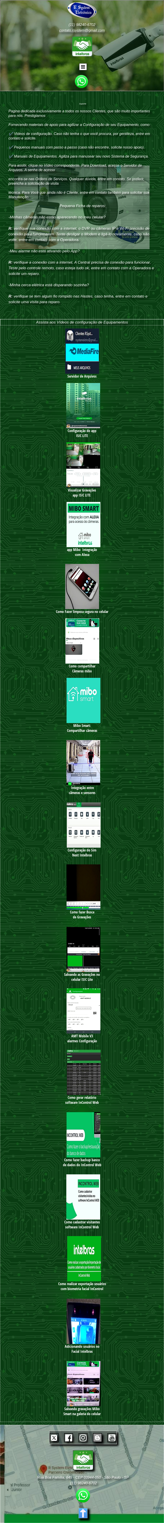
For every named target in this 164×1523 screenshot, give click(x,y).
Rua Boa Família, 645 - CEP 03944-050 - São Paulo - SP (83, 1477)
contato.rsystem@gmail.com (82, 30)
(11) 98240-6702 (82, 25)
